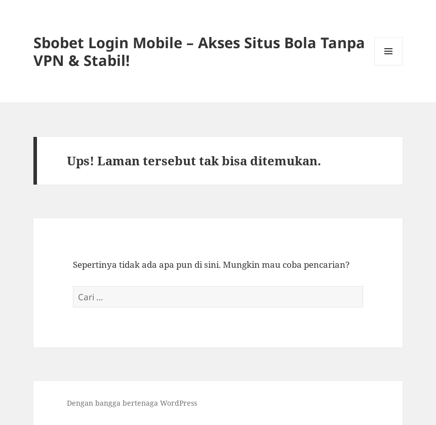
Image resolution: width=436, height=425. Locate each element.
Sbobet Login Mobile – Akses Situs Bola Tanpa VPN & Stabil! (199, 51)
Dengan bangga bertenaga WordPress (132, 403)
